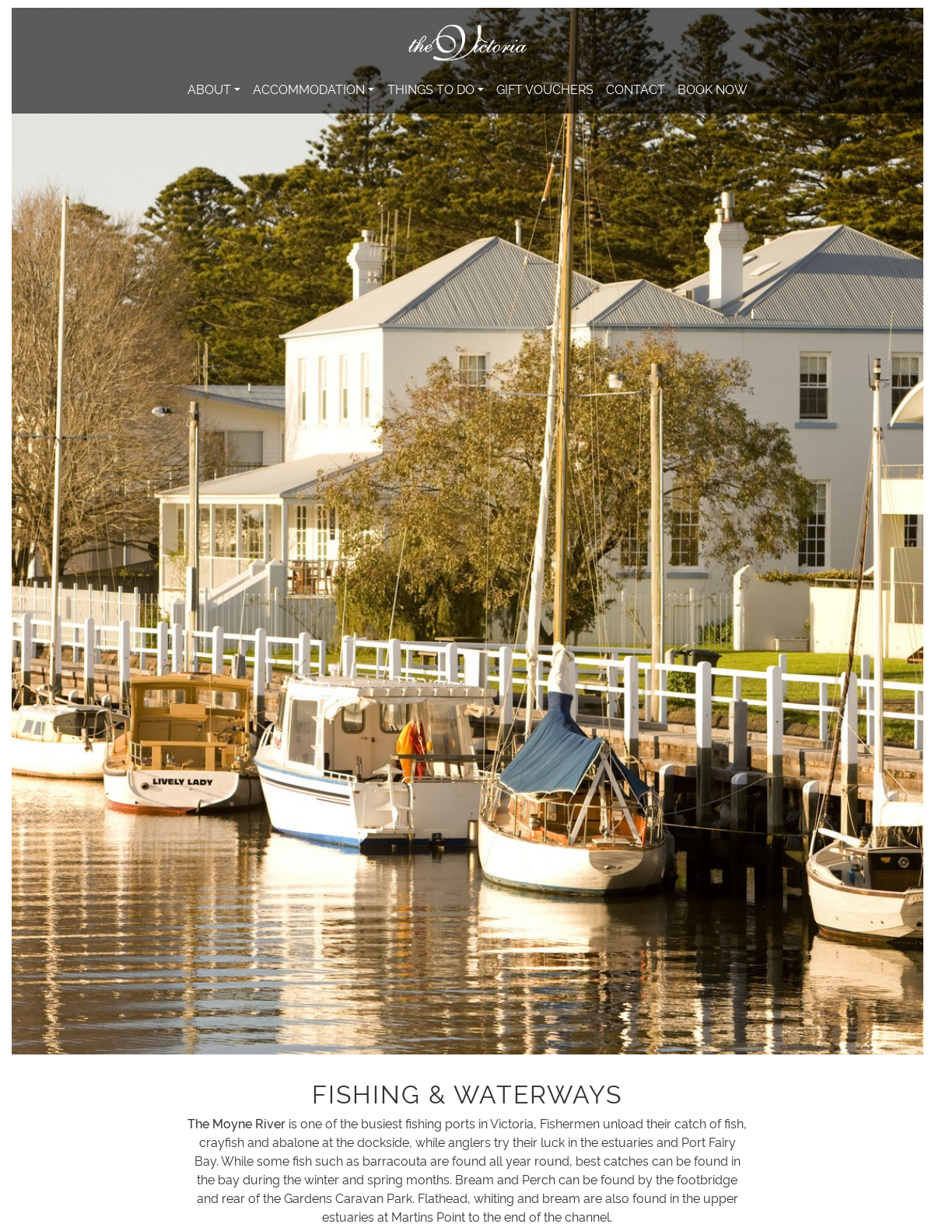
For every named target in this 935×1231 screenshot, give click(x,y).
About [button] (209, 88)
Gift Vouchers (545, 88)
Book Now (713, 88)
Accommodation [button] (309, 88)
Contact (635, 88)
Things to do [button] (431, 88)
